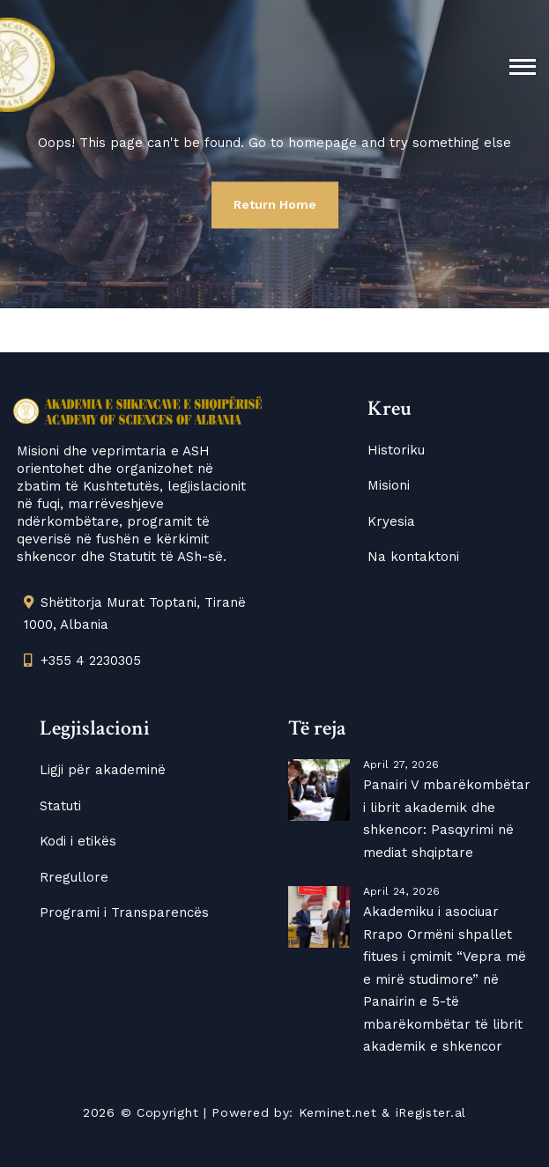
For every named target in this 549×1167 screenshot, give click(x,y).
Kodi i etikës (78, 841)
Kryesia (391, 521)
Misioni (388, 485)
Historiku (396, 450)
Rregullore (74, 877)
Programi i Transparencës (124, 912)
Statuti (60, 806)
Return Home (275, 204)
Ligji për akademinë (103, 770)
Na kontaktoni (413, 557)
